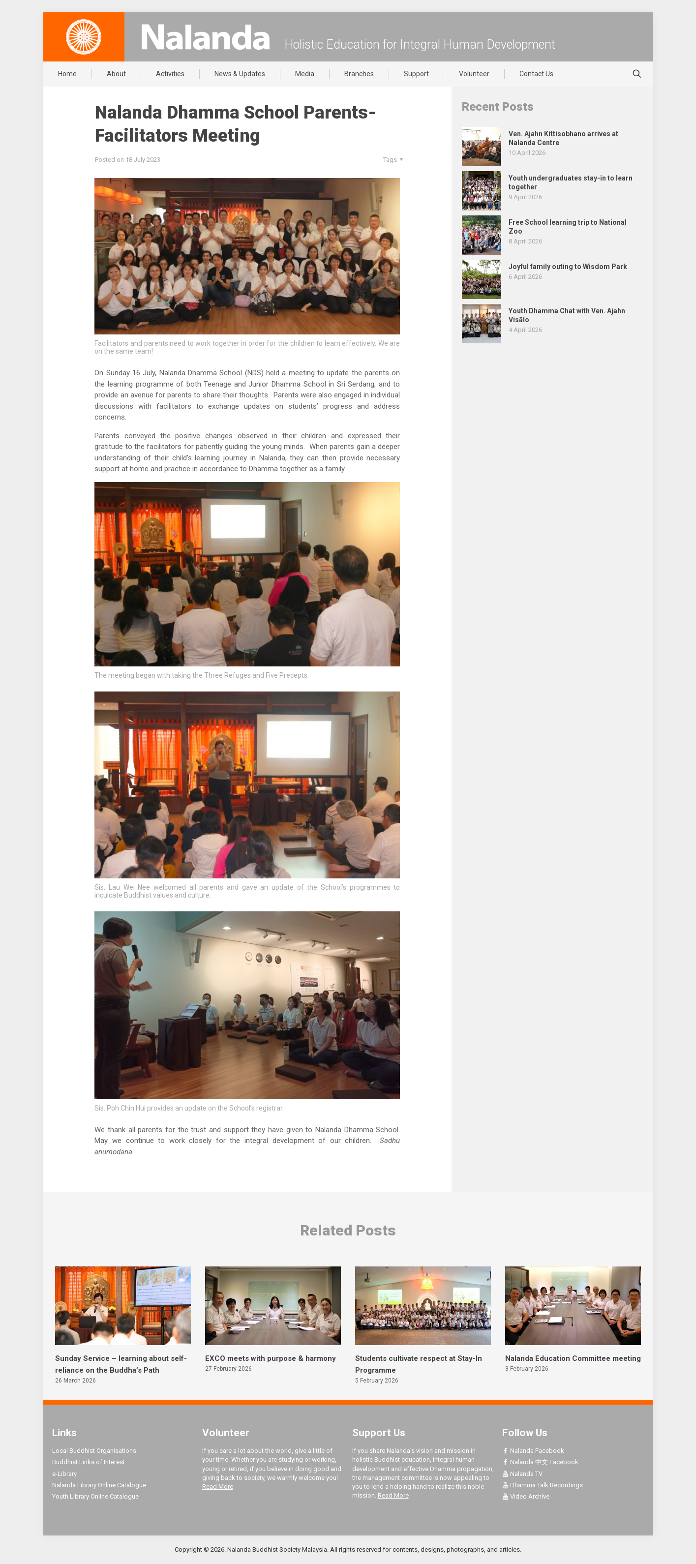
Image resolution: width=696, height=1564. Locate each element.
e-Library (64, 1473)
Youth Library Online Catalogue (95, 1496)
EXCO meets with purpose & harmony (270, 1358)
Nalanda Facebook (533, 1450)
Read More (217, 1486)
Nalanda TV (522, 1473)
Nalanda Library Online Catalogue (99, 1485)
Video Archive (525, 1496)
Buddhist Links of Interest (88, 1462)
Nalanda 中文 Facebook (540, 1462)
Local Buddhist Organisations (94, 1450)
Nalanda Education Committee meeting (573, 1358)
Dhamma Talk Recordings (542, 1485)
